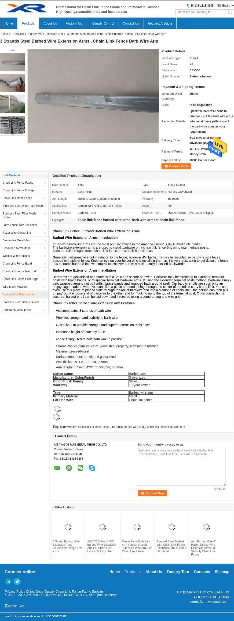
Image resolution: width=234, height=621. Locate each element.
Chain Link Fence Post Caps (20, 279)
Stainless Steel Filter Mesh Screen (19, 215)
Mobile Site (14, 606)
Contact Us (131, 23)
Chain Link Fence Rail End (19, 271)
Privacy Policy (15, 591)
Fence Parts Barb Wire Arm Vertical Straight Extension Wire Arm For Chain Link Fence (137, 546)
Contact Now (178, 166)
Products (28, 23)
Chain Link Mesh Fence (17, 198)
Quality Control (103, 23)
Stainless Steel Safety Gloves (21, 302)
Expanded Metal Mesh (16, 248)
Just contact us (55, 616)
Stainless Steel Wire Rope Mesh (23, 205)
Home (8, 23)
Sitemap (222, 572)
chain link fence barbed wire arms (124, 427)
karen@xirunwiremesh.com (209, 601)
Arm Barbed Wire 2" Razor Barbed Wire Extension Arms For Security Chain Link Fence (203, 548)
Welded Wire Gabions (16, 256)
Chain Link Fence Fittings (18, 190)
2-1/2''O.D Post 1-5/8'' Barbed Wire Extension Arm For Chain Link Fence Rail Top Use (101, 546)
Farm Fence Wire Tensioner (20, 225)
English (226, 5)
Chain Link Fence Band (17, 263)
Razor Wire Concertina (17, 232)
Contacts (202, 572)
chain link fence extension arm (166, 427)
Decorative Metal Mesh (17, 240)
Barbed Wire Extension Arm (45, 34)
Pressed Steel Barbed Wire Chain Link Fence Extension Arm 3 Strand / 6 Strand (171, 546)
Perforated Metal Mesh (17, 310)
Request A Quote (160, 23)
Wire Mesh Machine (15, 286)
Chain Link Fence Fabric (18, 182)
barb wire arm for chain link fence (81, 427)
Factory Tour (75, 23)
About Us (50, 23)
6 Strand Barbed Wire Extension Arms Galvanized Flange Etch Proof (67, 546)
